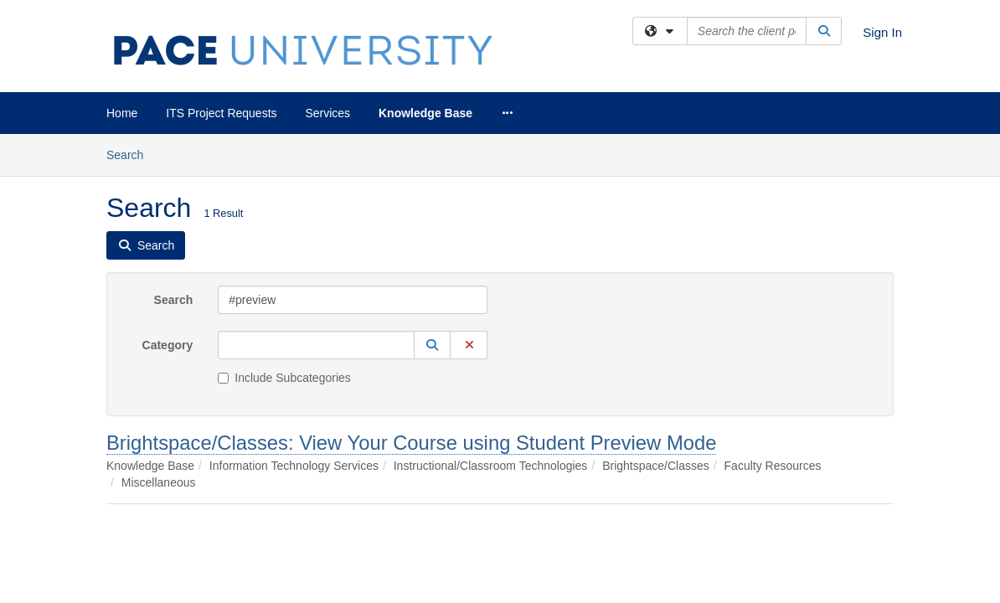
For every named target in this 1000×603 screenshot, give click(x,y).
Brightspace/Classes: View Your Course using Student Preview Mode (411, 308)
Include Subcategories (284, 243)
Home (121, 113)
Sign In (882, 32)
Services (327, 113)
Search (173, 166)
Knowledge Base (425, 113)
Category (167, 211)
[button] (432, 211)
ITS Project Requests (221, 113)
